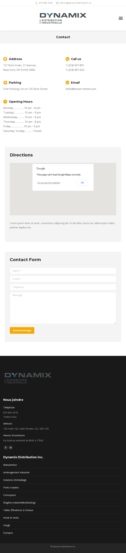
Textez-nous (10, 416)
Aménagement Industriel (16, 472)
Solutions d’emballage (14, 479)
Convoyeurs (9, 495)
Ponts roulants (11, 487)
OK (82, 182)
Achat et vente (11, 517)
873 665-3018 (43, 2)
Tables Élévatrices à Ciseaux (18, 510)
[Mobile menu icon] (121, 18)
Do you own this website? (48, 183)
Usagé (6, 525)
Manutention (10, 464)
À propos (8, 532)
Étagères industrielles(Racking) (19, 502)
